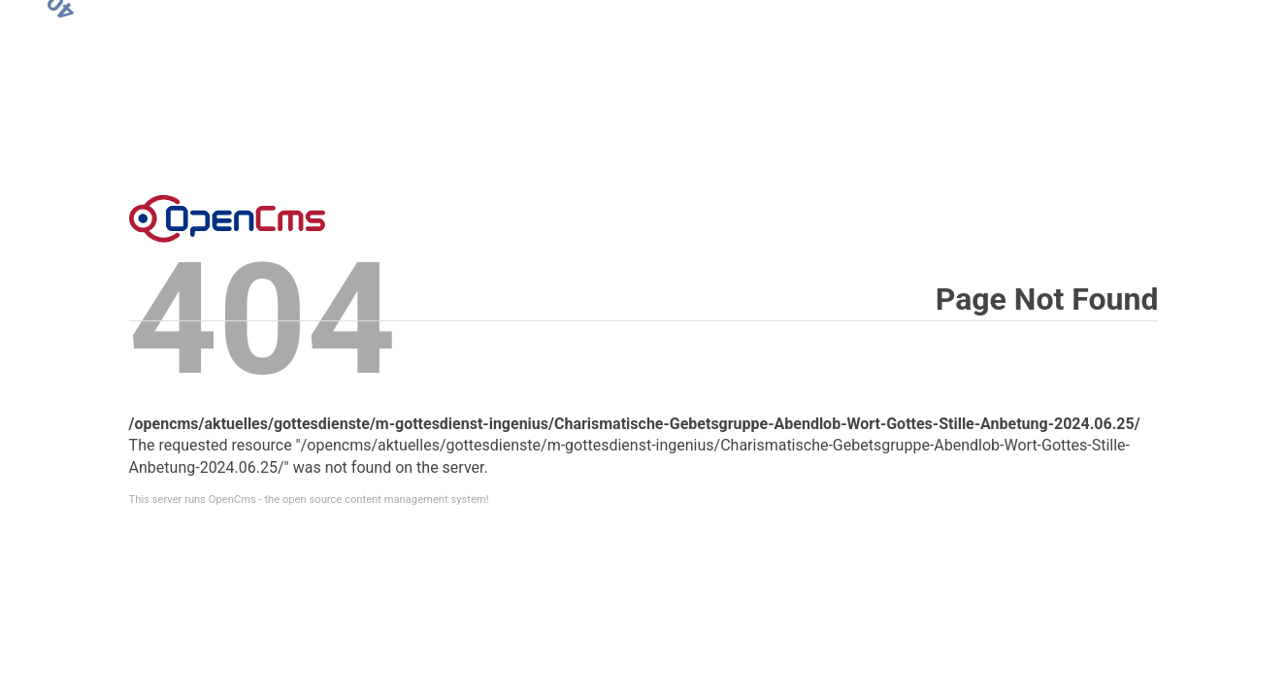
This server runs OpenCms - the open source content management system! (309, 499)
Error (227, 218)
